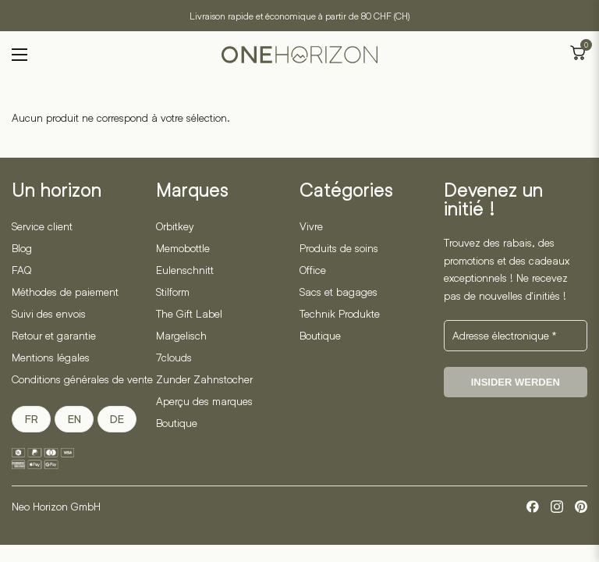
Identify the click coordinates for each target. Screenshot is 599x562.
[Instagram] (557, 506)
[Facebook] (532, 506)
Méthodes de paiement (65, 291)
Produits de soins (339, 247)
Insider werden (515, 382)
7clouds (174, 357)
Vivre (311, 226)
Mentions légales (51, 357)
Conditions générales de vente (82, 379)
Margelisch (181, 335)
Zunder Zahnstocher (204, 379)
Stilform (173, 291)
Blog (22, 247)
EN (74, 419)
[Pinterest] (581, 506)
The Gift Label (189, 313)
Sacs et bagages (338, 291)
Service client (42, 226)
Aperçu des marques (204, 400)
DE (117, 419)
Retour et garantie (54, 335)
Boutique (176, 422)
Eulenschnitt (185, 269)
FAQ (21, 269)
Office (313, 269)
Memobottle (183, 247)
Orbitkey (174, 226)
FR (31, 419)
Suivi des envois (49, 313)
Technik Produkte (340, 313)
